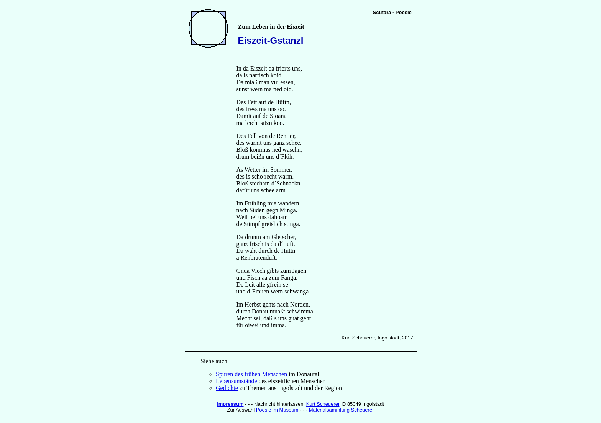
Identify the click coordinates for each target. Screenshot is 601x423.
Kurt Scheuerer (323, 404)
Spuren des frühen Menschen (251, 374)
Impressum (230, 404)
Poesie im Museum (277, 410)
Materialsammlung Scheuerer (341, 410)
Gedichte (227, 388)
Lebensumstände (236, 381)
